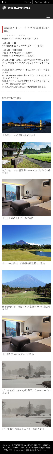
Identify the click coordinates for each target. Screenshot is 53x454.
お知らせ (22, 35)
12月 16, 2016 (9, 35)
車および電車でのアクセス (36, 450)
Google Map (19, 450)
